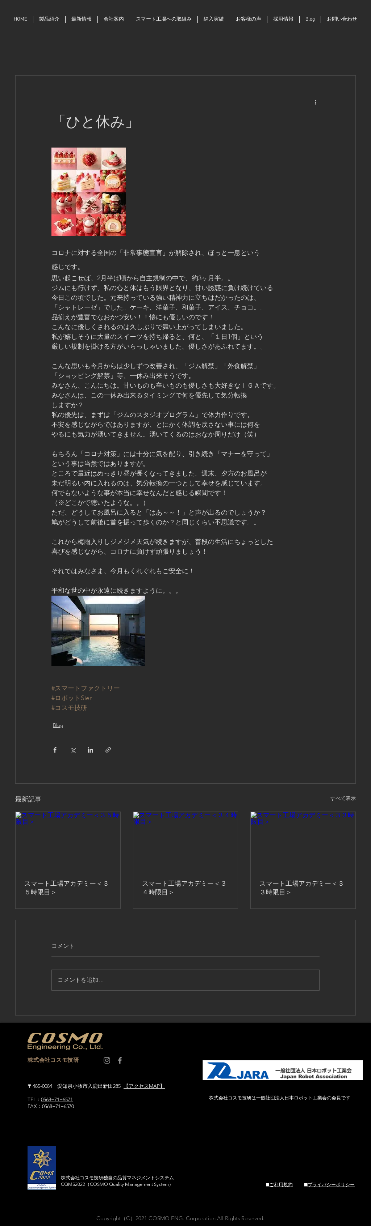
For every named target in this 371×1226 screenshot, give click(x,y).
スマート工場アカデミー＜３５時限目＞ (66, 888)
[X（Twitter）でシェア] (72, 749)
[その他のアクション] (315, 101)
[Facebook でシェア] (54, 749)
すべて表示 (343, 798)
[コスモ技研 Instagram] (107, 1060)
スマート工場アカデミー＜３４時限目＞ (184, 888)
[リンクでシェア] (108, 749)
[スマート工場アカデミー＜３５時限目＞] (68, 841)
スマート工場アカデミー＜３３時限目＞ (301, 888)
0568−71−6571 (57, 1099)
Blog (58, 725)
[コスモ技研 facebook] (120, 1060)
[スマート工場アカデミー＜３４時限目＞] (185, 841)
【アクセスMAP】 (144, 1086)
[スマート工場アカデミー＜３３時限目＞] (303, 841)
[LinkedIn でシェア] (90, 749)
